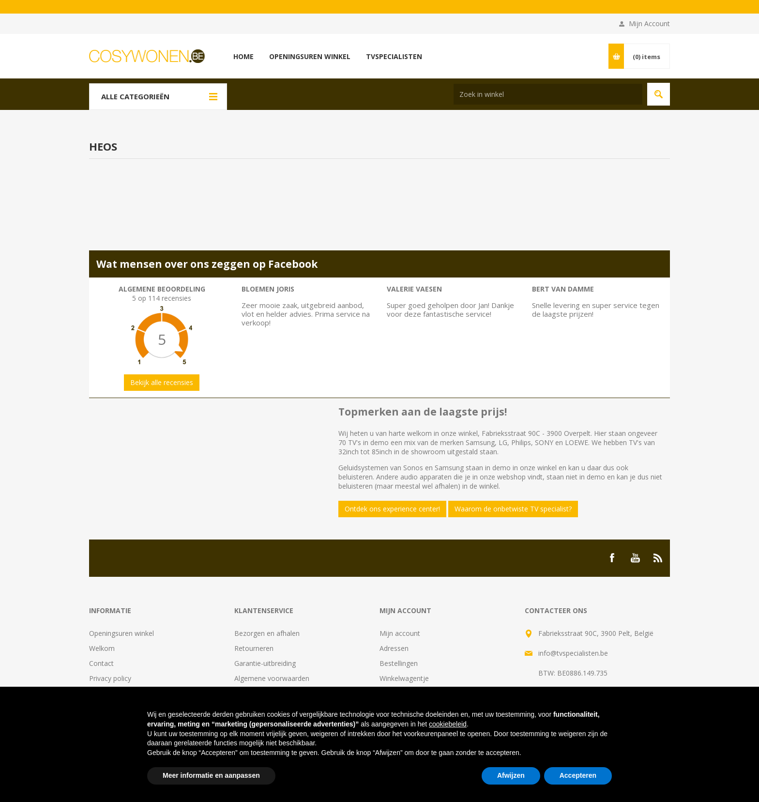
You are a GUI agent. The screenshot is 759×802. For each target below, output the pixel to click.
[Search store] (548, 94)
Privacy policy (110, 678)
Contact (101, 663)
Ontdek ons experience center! (392, 508)
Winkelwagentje (404, 678)
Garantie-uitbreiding (265, 663)
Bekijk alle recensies (161, 382)
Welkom (102, 648)
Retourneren (253, 648)
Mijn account (400, 633)
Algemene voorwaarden (271, 678)
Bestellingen (399, 663)
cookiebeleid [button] (448, 724)
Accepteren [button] (578, 775)
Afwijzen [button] (511, 775)
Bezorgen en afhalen (267, 633)
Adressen (394, 648)
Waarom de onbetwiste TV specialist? (513, 508)
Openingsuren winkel (121, 633)
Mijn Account (649, 23)
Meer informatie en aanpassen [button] (211, 775)
